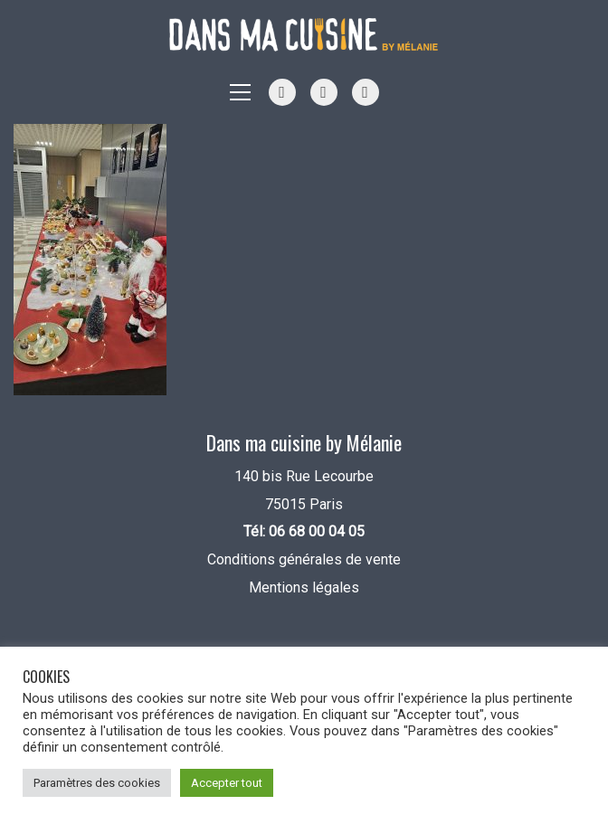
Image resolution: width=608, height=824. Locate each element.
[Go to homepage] (304, 35)
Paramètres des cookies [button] (96, 783)
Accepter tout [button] (226, 783)
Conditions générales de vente (304, 559)
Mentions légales (304, 587)
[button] (240, 92)
